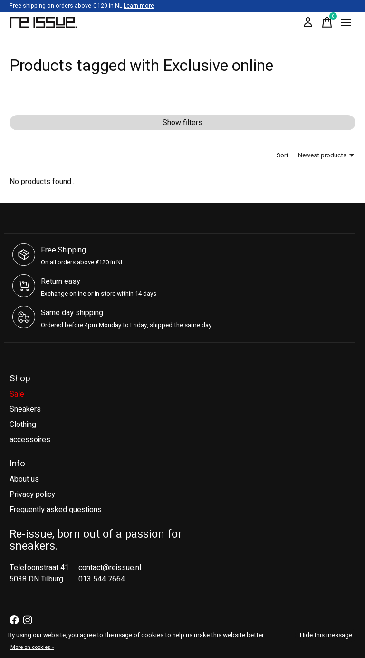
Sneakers (25, 409)
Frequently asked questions (56, 509)
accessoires (30, 439)
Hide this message (326, 635)
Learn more (139, 5)
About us (24, 479)
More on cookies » (32, 647)
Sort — (286, 155)
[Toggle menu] (345, 22)
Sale (17, 394)
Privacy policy (32, 494)
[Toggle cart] (326, 22)
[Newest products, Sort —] (326, 155)
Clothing (23, 424)
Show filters (182, 122)
